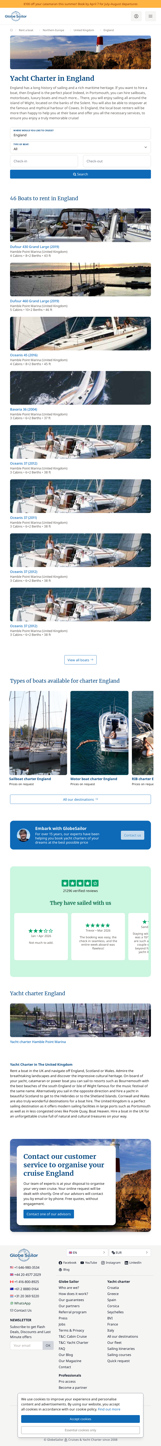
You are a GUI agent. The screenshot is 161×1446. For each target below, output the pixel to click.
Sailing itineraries (121, 1348)
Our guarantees (71, 1300)
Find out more (109, 1409)
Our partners (69, 1306)
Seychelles (115, 1312)
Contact (65, 1367)
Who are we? (69, 1287)
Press (63, 1318)
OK (48, 1345)
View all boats (80, 660)
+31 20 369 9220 (24, 1296)
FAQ (62, 1348)
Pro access (67, 1381)
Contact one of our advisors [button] (49, 1214)
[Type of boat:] (80, 147)
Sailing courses (119, 1354)
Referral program (73, 1312)
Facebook (67, 1262)
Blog (64, 1269)
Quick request (118, 1361)
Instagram (111, 1262)
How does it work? (73, 1293)
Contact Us (21, 1310)
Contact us (132, 835)
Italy (110, 1330)
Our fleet (114, 1342)
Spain (111, 1300)
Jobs (62, 1324)
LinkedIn (133, 1262)
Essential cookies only (80, 1430)
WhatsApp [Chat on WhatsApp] (20, 1303)
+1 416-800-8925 (24, 1281)
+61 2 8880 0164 (24, 1289)
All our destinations (80, 799)
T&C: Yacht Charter (73, 1342)
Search (80, 174)
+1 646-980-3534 (24, 1267)
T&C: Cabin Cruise (73, 1336)
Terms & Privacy (71, 1330)
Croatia (113, 1287)
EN (87, 1252)
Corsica (113, 1306)
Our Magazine (70, 1361)
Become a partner (73, 1387)
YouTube (88, 1262)
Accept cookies (80, 1419)
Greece (113, 1293)
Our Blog (66, 1354)
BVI (110, 1318)
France (112, 1324)
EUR (130, 1252)
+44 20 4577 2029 (25, 1274)
